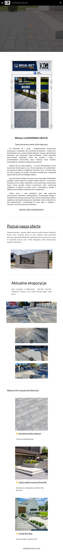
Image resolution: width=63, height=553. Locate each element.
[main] (31, 173)
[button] (2, 2)
